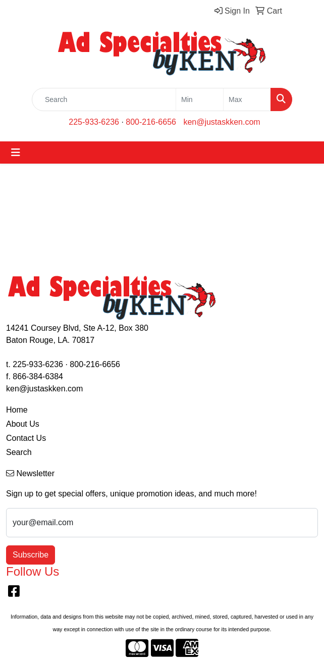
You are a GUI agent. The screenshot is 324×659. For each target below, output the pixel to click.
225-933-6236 (94, 122)
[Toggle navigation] (15, 152)
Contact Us (26, 438)
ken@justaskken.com (221, 122)
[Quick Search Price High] (247, 99)
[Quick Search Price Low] (200, 99)
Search (19, 452)
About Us (22, 424)
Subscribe (30, 554)
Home (17, 409)
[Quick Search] (104, 99)
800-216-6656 (151, 122)
